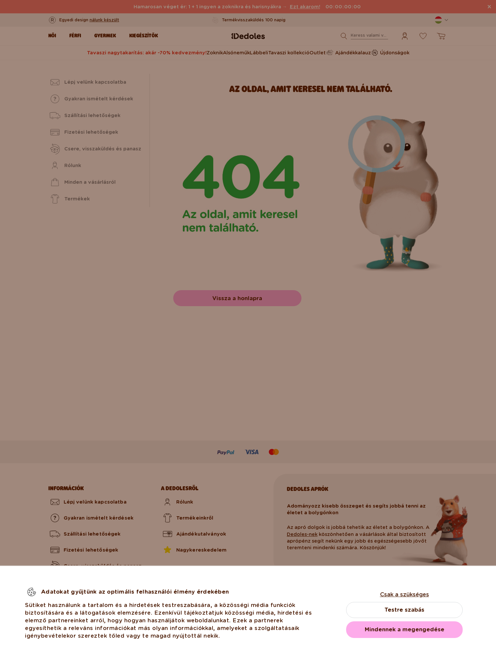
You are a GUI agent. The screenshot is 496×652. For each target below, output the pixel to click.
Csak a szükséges (404, 594)
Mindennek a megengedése (404, 629)
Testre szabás (404, 610)
